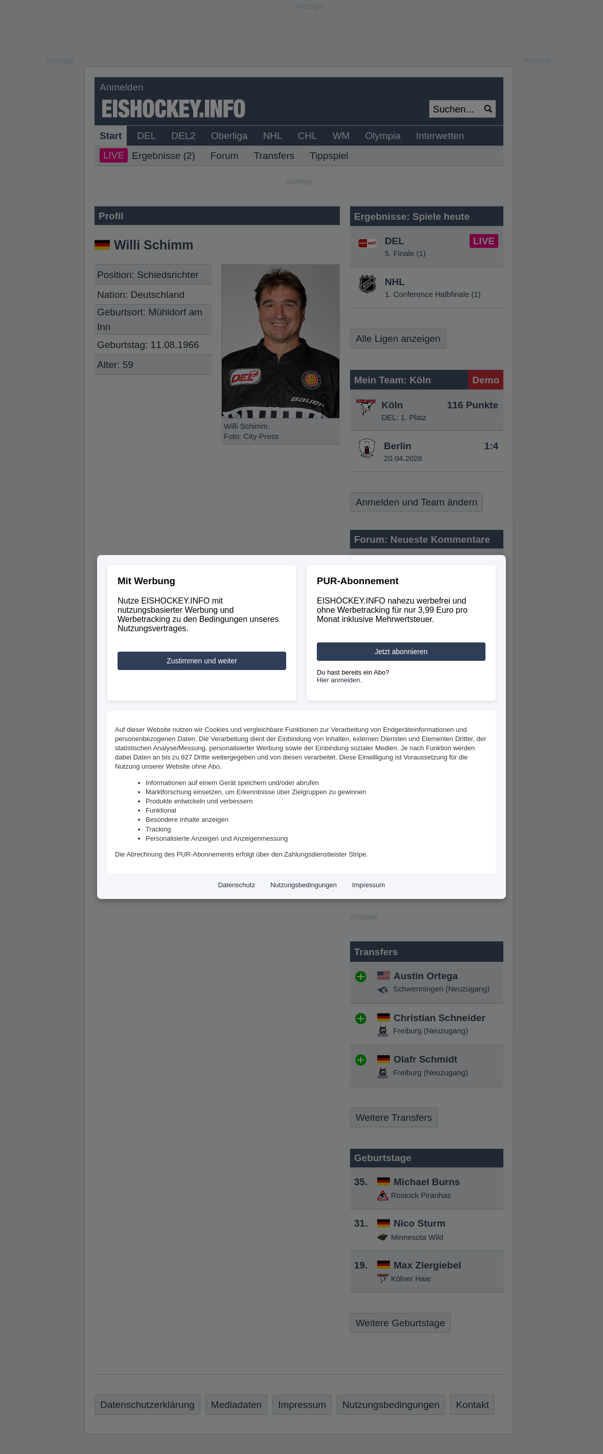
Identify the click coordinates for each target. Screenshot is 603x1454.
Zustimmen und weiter (202, 661)
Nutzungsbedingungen (303, 885)
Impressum (368, 885)
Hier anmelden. (339, 680)
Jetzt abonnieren (401, 652)
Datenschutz (236, 885)
